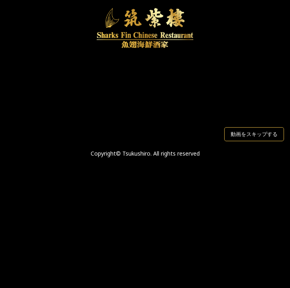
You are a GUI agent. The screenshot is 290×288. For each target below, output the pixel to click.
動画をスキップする (254, 134)
